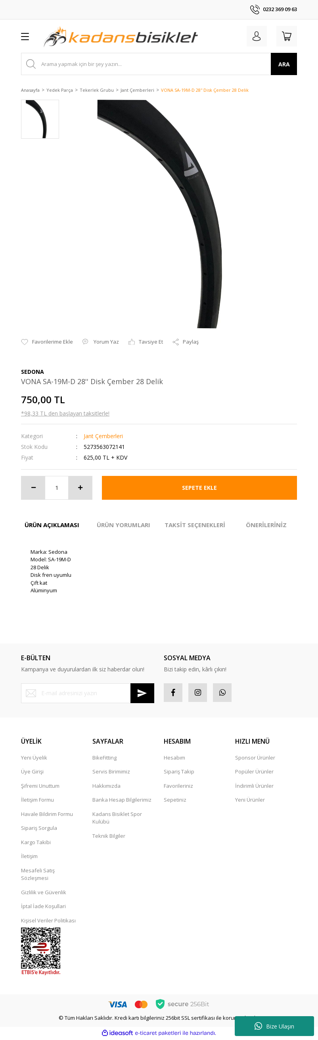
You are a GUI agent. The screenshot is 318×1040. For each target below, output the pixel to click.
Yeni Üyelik (34, 758)
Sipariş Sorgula (39, 829)
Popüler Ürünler (254, 772)
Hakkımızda (106, 787)
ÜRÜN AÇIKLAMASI (52, 525)
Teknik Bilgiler (108, 837)
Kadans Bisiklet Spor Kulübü (117, 819)
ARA (284, 64)
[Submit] (142, 693)
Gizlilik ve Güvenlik (43, 893)
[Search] (159, 64)
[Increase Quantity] (80, 487)
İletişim (29, 857)
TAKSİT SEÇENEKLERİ (195, 525)
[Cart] (286, 36)
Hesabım (174, 758)
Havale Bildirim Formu (47, 815)
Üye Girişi (32, 772)
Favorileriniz (178, 787)
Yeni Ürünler (250, 800)
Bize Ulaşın (274, 1026)
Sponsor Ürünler (255, 758)
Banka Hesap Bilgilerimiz (121, 800)
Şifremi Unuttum (40, 787)
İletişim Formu (37, 800)
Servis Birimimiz (111, 772)
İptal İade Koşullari (43, 907)
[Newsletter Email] (87, 693)
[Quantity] (56, 487)
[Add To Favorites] (47, 342)
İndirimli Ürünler (254, 787)
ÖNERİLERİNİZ (266, 525)
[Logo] (120, 36)
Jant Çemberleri (103, 436)
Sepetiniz (175, 800)
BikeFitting (104, 758)
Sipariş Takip (179, 772)
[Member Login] (254, 36)
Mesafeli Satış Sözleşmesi (38, 875)
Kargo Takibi (36, 843)
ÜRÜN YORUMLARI (123, 525)
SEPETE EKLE (199, 487)
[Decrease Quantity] (33, 487)
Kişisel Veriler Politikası (48, 921)
